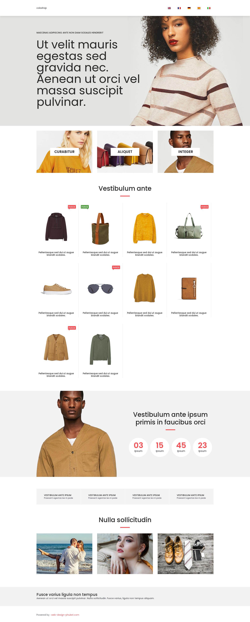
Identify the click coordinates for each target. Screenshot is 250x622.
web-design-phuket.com (65, 614)
